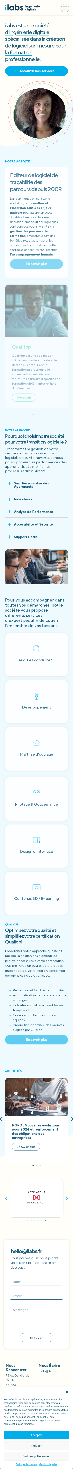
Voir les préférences (37, 1456)
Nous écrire (49, 1365)
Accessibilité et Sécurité (33, 524)
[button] (67, 1392)
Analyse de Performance (33, 512)
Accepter (36, 1435)
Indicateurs (23, 499)
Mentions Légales (48, 1464)
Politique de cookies (26, 1464)
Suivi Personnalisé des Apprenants (31, 485)
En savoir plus (26, 1146)
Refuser (36, 1445)
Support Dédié (26, 537)
